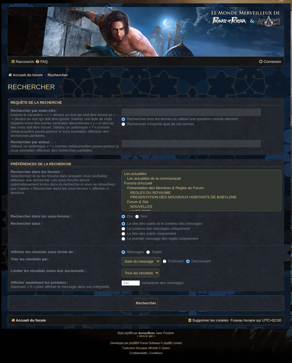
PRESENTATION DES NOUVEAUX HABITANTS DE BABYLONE (201, 197)
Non (141, 216)
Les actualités (201, 174)
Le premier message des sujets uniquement (160, 238)
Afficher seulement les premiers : (39, 282)
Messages (133, 252)
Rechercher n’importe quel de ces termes (158, 124)
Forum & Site (201, 202)
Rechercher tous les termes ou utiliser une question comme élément (180, 119)
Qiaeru (166, 348)
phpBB (133, 343)
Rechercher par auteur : (31, 142)
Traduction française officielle (140, 348)
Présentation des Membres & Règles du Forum (201, 188)
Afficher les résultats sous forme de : (43, 252)
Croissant (173, 261)
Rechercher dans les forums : (36, 172)
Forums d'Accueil (201, 183)
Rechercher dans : (27, 223)
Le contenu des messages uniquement (156, 228)
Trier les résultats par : (30, 259)
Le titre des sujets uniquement (149, 233)
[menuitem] (41, 62)
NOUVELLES (201, 206)
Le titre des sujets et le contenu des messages (162, 223)
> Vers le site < (146, 336)
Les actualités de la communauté (201, 178)
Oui (127, 216)
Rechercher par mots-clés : (34, 110)
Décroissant (198, 261)
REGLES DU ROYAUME (201, 193)
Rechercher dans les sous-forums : (41, 216)
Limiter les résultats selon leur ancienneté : (48, 271)
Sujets (154, 252)
